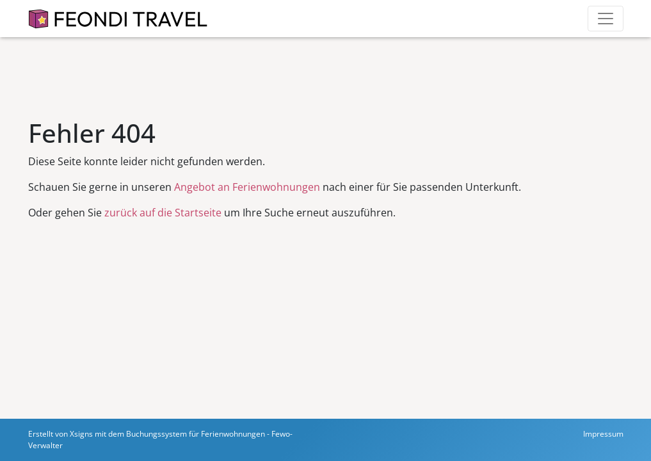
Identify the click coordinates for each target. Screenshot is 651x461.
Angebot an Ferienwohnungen (247, 187)
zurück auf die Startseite (162, 213)
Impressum (603, 433)
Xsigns (81, 433)
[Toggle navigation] (605, 18)
